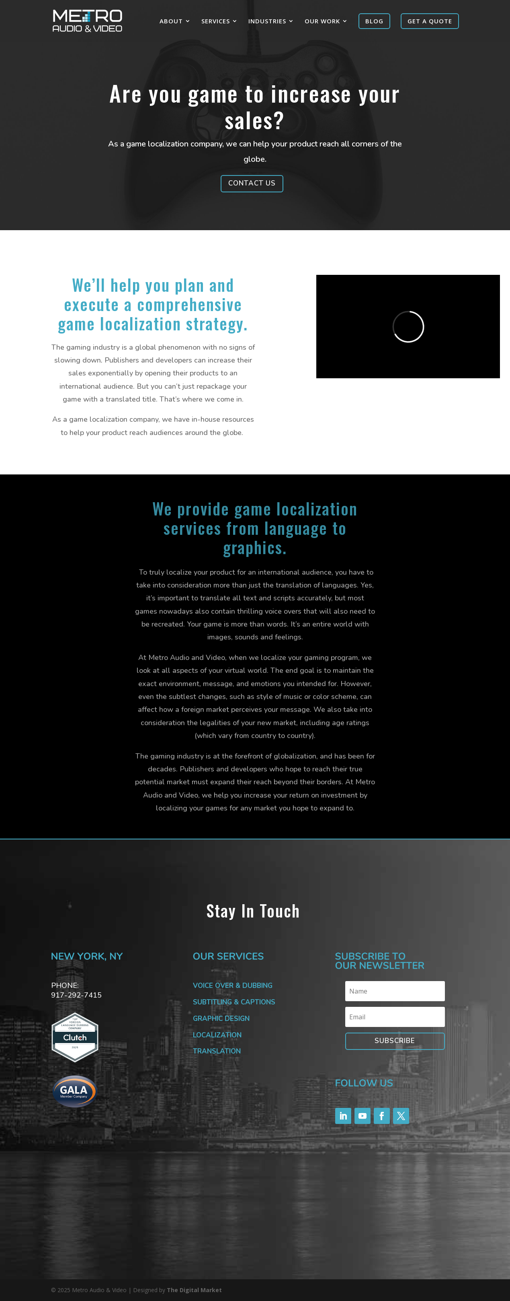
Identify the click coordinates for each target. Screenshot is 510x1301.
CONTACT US (252, 183)
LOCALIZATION (217, 1035)
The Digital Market (194, 1290)
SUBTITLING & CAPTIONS (234, 1002)
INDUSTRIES (267, 21)
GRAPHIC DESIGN (221, 1018)
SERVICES (215, 21)
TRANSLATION (217, 1051)
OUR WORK (322, 21)
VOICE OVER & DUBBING (232, 985)
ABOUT (171, 21)
